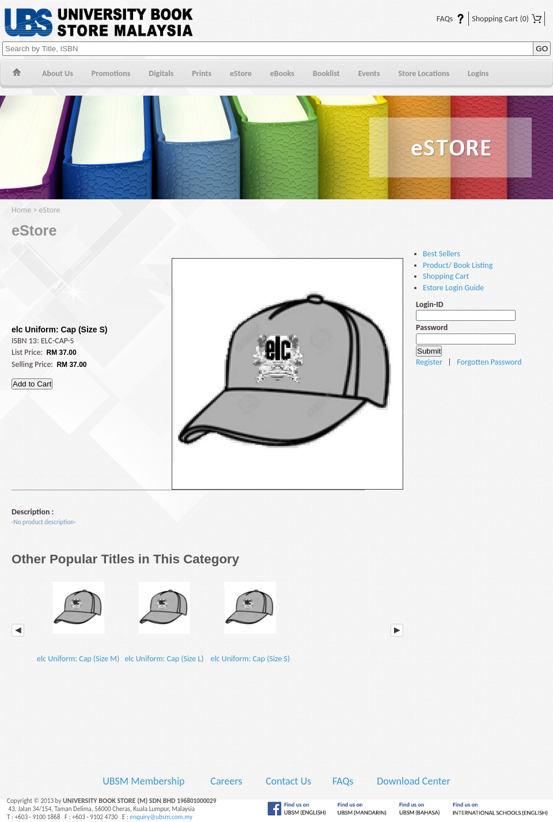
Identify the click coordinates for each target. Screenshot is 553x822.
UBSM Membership (145, 781)
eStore (241, 73)
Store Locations (424, 73)
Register (429, 362)
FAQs (443, 19)
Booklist (326, 73)
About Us (57, 73)
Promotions (111, 73)
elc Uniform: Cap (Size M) (78, 618)
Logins (478, 73)
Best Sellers (441, 254)
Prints (201, 73)
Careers (226, 781)
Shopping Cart (506, 19)
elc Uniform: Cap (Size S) (250, 618)
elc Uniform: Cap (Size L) (163, 618)
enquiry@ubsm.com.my (161, 817)
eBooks (282, 73)
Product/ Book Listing (458, 265)
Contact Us (289, 781)
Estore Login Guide (453, 288)
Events (369, 73)
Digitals (161, 73)
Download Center (413, 781)
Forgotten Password (489, 362)
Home (16, 74)
